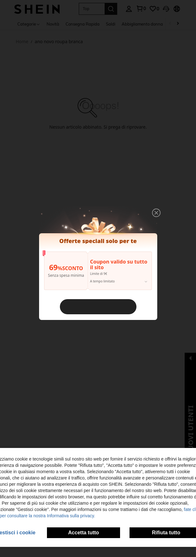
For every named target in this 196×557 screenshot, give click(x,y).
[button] (152, 216)
